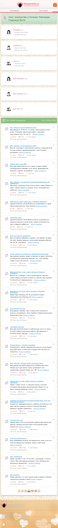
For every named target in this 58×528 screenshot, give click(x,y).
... (29, 491)
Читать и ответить (38, 134)
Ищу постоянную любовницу (20, 236)
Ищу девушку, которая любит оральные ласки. (26, 363)
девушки (16, 46)
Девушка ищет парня (20, 48)
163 (32, 491)
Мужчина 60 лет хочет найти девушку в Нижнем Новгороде (27, 272)
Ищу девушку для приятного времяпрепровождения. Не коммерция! (30, 183)
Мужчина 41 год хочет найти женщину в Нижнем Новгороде (27, 292)
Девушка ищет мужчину (21, 50)
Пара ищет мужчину (20, 63)
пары (15, 61)
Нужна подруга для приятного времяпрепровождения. (29, 254)
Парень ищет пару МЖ (18, 164)
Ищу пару (17, 109)
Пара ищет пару (16, 218)
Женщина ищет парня (21, 34)
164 (36, 491)
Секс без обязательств (18, 438)
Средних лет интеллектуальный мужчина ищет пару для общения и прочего (30, 401)
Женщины (17, 30)
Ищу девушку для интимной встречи (23, 128)
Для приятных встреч (17, 309)
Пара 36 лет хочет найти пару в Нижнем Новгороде (28, 202)
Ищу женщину (19, 79)
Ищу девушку (18, 94)
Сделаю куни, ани (16, 420)
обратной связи (49, 525)
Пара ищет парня (19, 66)
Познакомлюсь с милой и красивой (22, 345)
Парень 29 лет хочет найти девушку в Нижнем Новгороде (26, 382)
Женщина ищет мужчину (21, 32)
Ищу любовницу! (16, 457)
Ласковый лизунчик (17, 327)
